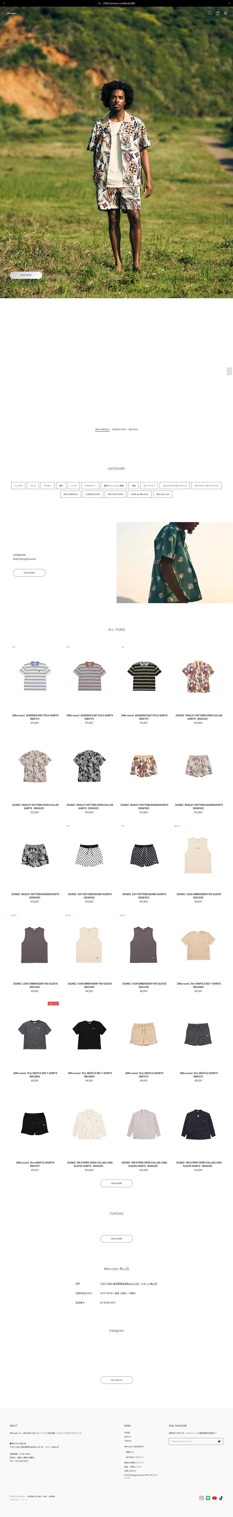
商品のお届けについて (134, 1462)
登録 (219, 1441)
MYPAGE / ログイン (134, 1457)
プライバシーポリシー (18, 1496)
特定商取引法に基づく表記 (37, 1496)
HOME (127, 1432)
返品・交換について (133, 1467)
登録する (130, 1452)
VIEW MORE (26, 275)
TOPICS (127, 1441)
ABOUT (127, 1436)
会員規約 (52, 1496)
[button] (113, 292)
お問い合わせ (130, 1471)
